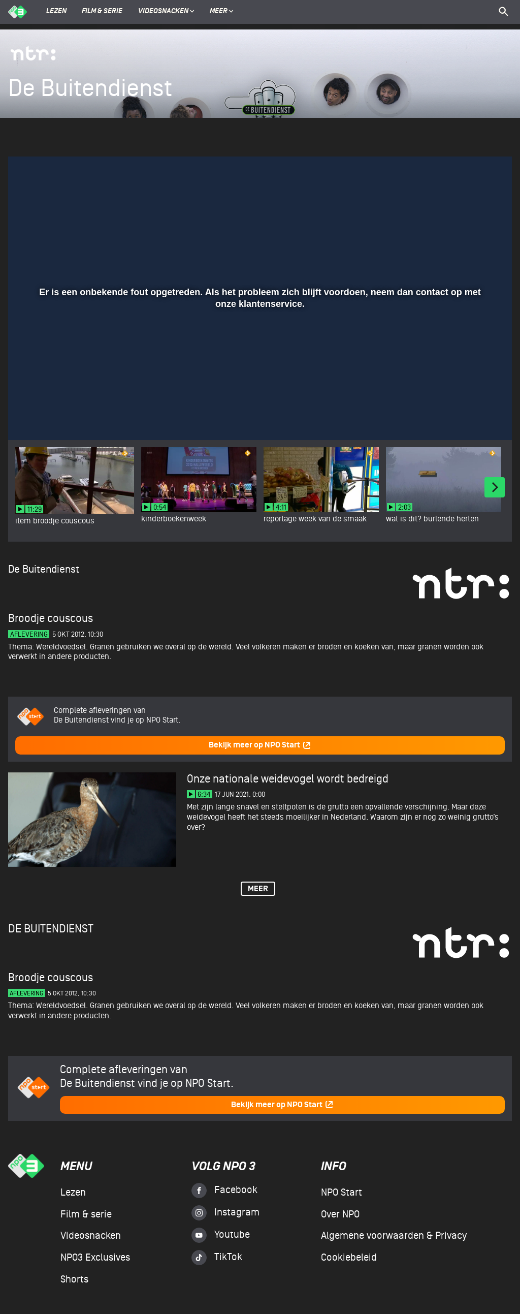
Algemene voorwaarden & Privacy (394, 1235)
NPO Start (341, 1192)
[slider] (258, 396)
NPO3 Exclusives (95, 1257)
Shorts (74, 1279)
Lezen (56, 12)
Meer (222, 12)
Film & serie (102, 12)
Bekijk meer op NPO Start (260, 745)
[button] (28, 418)
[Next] (494, 487)
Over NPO (340, 1214)
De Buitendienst (43, 569)
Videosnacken (163, 12)
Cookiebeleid (349, 1257)
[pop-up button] (471, 418)
